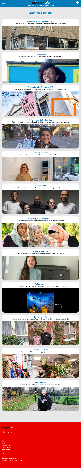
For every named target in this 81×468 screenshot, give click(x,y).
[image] (41, 2)
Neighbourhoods (8, 445)
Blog (3, 443)
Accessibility (6, 449)
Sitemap (5, 454)
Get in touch (6, 447)
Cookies (4, 452)
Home (4, 441)
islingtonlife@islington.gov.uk (12, 460)
